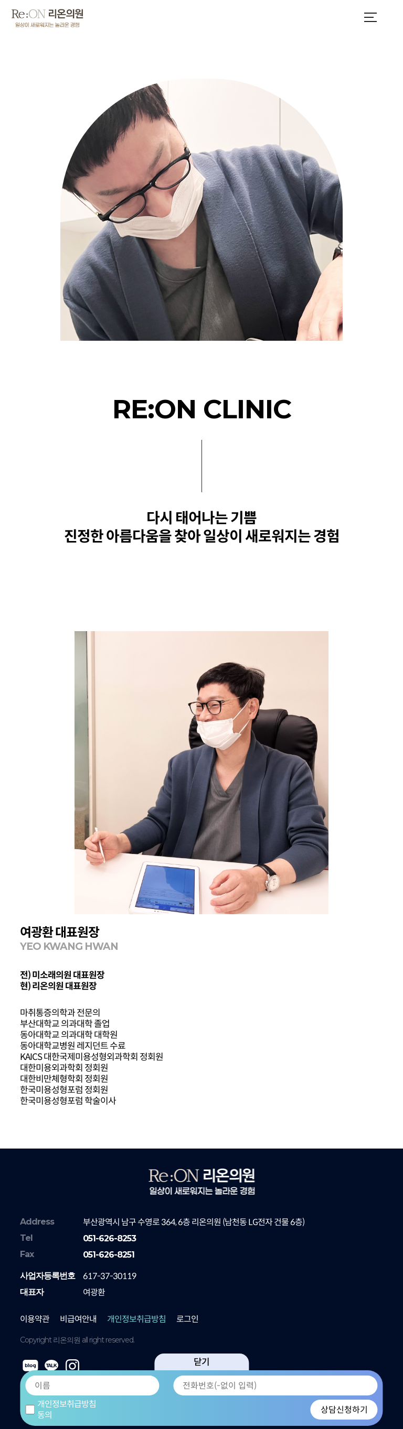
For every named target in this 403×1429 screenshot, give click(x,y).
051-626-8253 (109, 1238)
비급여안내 (78, 1319)
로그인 (187, 1319)
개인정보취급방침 (136, 1319)
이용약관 (34, 1319)
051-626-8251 (108, 1255)
